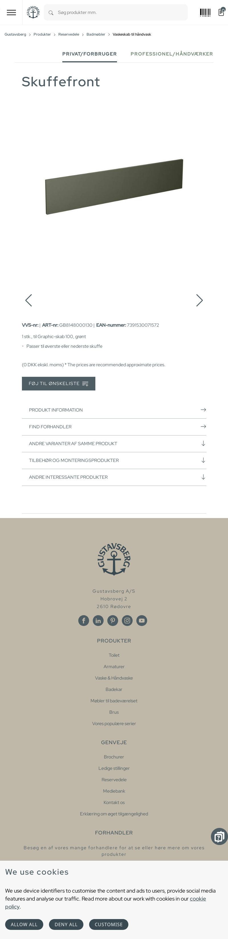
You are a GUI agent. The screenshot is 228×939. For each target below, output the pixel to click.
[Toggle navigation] (11, 12)
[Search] (51, 12)
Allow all (24, 924)
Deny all (66, 924)
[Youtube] (141, 620)
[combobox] (123, 12)
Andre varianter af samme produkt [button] (117, 443)
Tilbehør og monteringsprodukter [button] (117, 460)
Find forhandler (117, 427)
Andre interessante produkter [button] (117, 477)
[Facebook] (83, 620)
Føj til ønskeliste (58, 383)
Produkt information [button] (117, 410)
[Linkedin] (98, 620)
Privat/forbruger (89, 54)
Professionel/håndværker (172, 54)
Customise (109, 924)
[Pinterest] (112, 620)
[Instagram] (127, 620)
